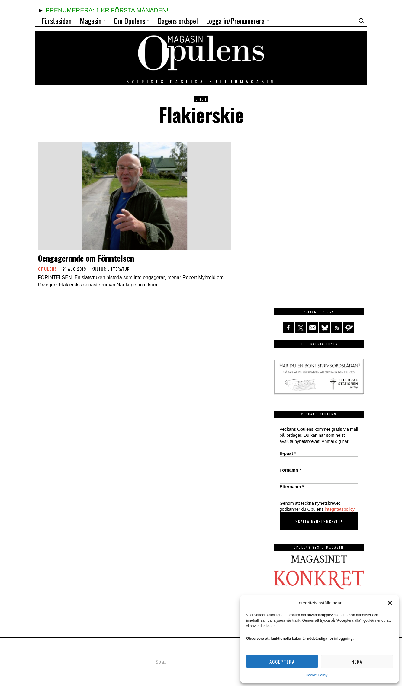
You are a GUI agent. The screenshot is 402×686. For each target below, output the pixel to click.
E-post (288, 453)
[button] (390, 603)
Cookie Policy (317, 675)
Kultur (99, 269)
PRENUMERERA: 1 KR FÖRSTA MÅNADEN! (107, 10)
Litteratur (118, 269)
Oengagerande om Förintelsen (86, 258)
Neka (357, 661)
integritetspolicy (339, 509)
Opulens (47, 269)
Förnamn (290, 470)
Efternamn (292, 486)
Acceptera (282, 661)
